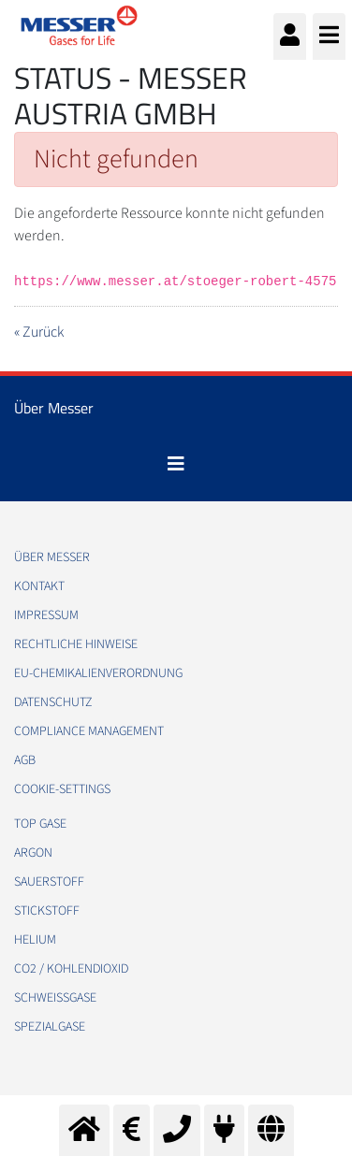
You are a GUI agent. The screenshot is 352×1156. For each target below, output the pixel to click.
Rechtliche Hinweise (76, 644)
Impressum (46, 615)
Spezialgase (49, 1027)
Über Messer (52, 557)
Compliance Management (89, 731)
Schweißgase (55, 998)
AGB (25, 760)
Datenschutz (53, 702)
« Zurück (39, 332)
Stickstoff (47, 911)
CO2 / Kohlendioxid (71, 969)
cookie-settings (62, 789)
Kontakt (39, 586)
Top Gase (40, 824)
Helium (35, 940)
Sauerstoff (49, 882)
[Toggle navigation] (176, 464)
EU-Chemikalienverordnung (98, 673)
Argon (33, 853)
